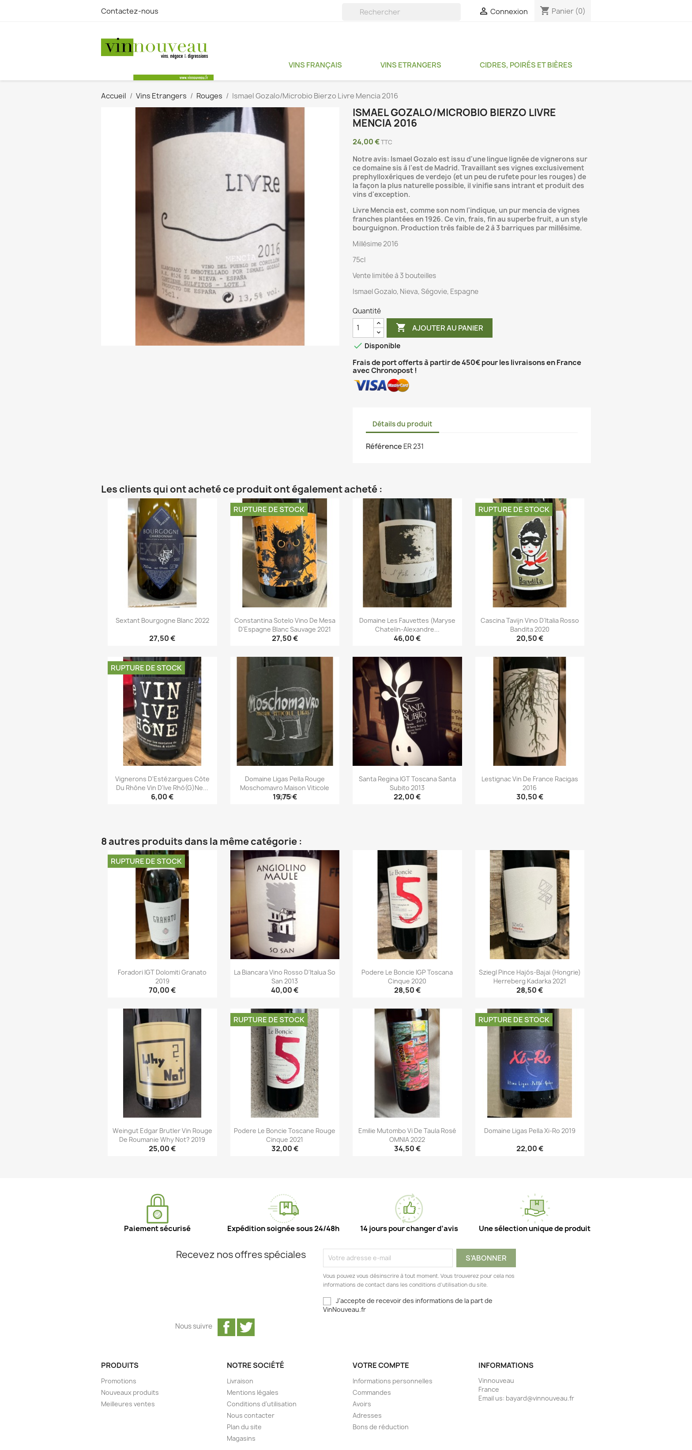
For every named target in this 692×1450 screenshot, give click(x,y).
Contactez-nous (129, 11)
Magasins (241, 1438)
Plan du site (244, 1427)
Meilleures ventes (128, 1404)
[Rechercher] (401, 12)
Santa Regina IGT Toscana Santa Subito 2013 (407, 783)
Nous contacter (251, 1415)
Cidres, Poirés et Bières (526, 65)
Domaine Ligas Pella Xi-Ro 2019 (529, 1130)
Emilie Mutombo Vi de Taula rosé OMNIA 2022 (407, 1135)
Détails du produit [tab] (402, 424)
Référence (384, 446)
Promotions (118, 1381)
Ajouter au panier (439, 328)
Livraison (240, 1381)
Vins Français (315, 65)
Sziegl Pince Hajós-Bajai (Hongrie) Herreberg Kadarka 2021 (530, 976)
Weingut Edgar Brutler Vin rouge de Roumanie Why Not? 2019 (162, 1135)
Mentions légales (252, 1392)
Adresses (367, 1415)
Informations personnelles (392, 1381)
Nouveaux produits (130, 1392)
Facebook (226, 1327)
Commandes (372, 1392)
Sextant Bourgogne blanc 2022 (162, 620)
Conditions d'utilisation (262, 1404)
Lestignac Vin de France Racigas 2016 (529, 783)
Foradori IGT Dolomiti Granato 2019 (162, 976)
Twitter (246, 1327)
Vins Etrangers (410, 65)
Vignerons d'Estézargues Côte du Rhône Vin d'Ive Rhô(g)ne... (162, 783)
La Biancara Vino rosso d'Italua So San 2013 (284, 976)
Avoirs (362, 1404)
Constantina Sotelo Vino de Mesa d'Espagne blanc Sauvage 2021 (284, 624)
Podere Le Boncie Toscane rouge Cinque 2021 (284, 1135)
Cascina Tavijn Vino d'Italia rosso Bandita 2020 (530, 624)
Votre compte (381, 1365)
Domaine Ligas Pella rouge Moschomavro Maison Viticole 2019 (284, 788)
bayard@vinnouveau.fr (540, 1398)
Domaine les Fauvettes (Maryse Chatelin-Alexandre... (407, 624)
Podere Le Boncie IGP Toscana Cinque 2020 (407, 976)
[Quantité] (363, 328)
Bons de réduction (381, 1427)
